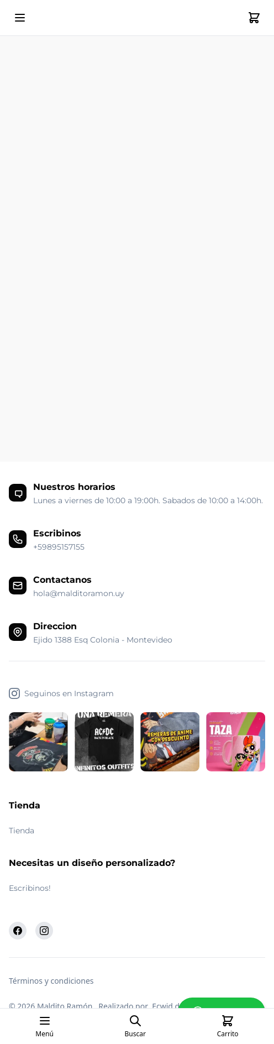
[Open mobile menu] (20, 18)
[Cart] (254, 18)
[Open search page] (135, 1026)
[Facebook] (18, 930)
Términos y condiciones (51, 980)
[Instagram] (44, 930)
